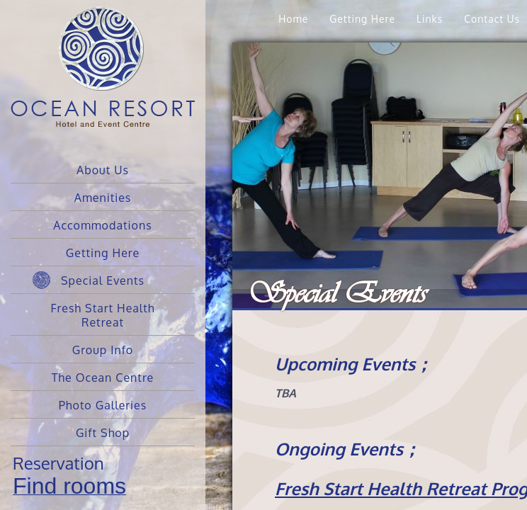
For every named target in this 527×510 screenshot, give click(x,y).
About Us (102, 170)
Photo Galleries (103, 405)
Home (293, 19)
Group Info (102, 350)
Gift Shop (103, 433)
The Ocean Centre (103, 377)
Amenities (103, 198)
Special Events (102, 280)
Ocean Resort (102, 78)
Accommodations (102, 225)
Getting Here (103, 253)
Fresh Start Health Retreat (102, 315)
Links (429, 19)
